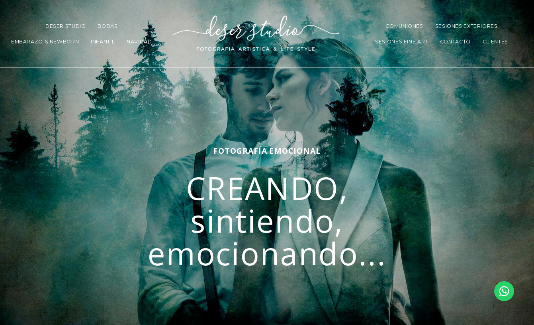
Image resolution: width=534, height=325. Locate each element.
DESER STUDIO (65, 26)
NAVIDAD (139, 42)
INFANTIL (103, 42)
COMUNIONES (404, 26)
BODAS (107, 26)
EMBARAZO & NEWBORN (45, 42)
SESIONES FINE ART (401, 42)
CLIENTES (495, 42)
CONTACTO (455, 42)
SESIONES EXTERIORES (466, 26)
